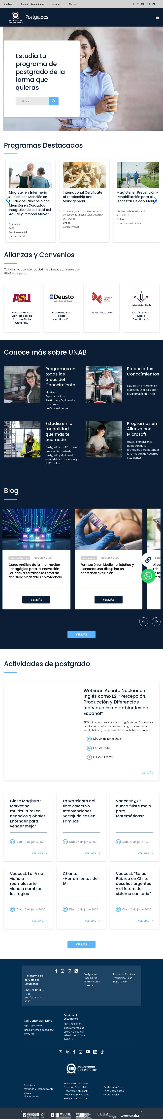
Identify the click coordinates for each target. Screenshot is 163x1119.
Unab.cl (8, 4)
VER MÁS (36, 599)
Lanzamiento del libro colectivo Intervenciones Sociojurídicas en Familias (79, 811)
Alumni (72, 4)
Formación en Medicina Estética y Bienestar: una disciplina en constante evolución (107, 569)
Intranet (56, 4)
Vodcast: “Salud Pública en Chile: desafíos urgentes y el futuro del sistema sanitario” (133, 883)
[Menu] (157, 17)
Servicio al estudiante (32, 4)
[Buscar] (37, 101)
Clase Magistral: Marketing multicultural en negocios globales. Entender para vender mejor (28, 813)
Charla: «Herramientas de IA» (80, 878)
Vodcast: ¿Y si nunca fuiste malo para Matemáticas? (133, 808)
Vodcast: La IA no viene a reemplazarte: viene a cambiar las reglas (26, 883)
